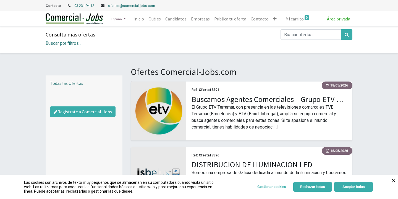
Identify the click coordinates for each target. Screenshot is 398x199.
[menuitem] (138, 18)
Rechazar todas (312, 187)
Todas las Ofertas (66, 83)
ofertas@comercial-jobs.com (131, 6)
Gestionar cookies (271, 187)
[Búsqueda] (346, 34)
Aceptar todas (353, 187)
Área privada (338, 19)
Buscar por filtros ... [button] (64, 43)
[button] (275, 18)
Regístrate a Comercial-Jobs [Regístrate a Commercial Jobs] (83, 111)
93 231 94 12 (84, 6)
